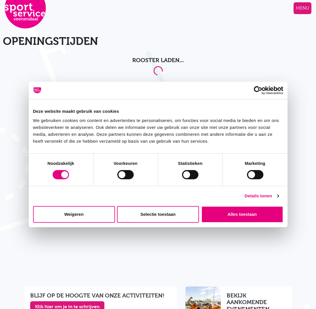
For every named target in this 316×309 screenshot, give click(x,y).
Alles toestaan (242, 214)
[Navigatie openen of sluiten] (302, 8)
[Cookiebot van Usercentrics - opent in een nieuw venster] (258, 90)
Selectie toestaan (158, 214)
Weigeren (73, 214)
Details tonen (258, 195)
